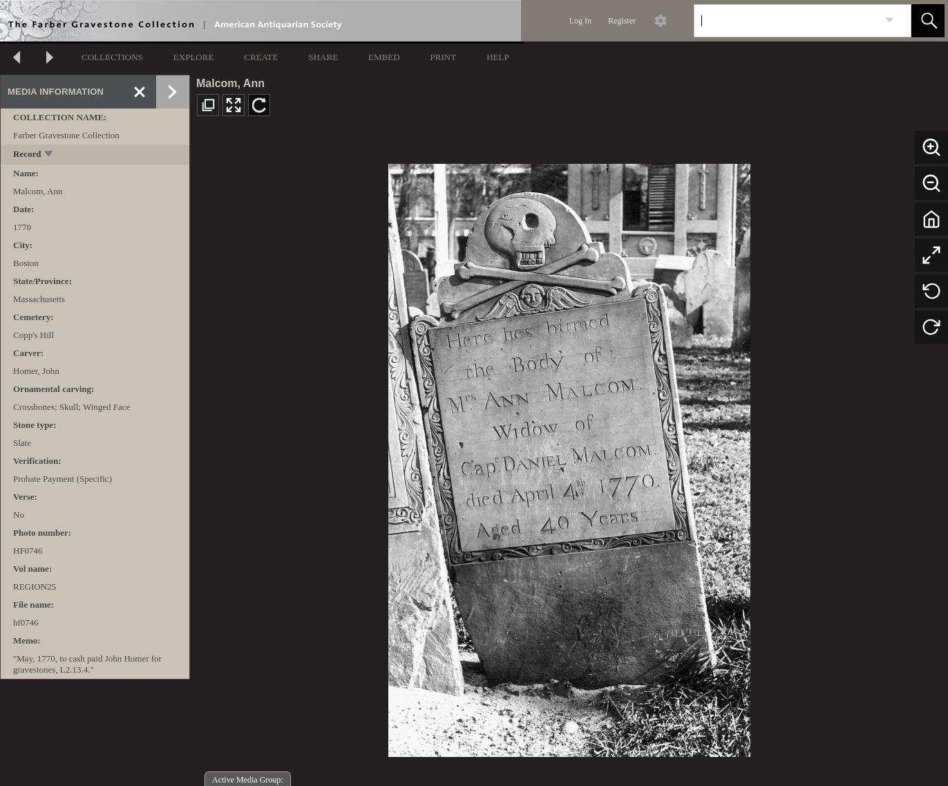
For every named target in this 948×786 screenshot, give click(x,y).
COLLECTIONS (112, 57)
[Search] (786, 21)
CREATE (261, 57)
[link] (889, 20)
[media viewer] (569, 456)
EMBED (384, 57)
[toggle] (49, 155)
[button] (928, 20)
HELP (497, 57)
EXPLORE (193, 57)
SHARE (323, 57)
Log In (580, 21)
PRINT (443, 57)
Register (622, 21)
